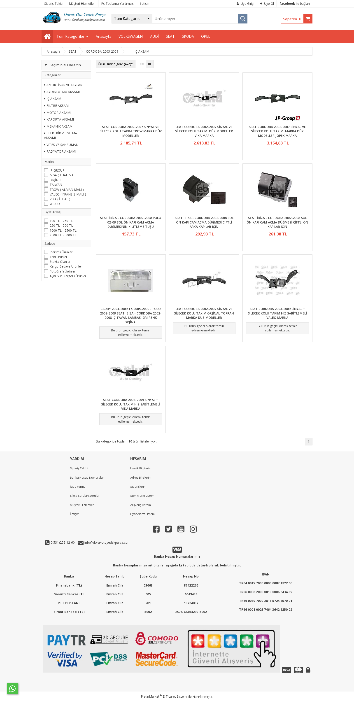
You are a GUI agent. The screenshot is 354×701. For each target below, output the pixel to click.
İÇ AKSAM (52, 98)
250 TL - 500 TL (61, 225)
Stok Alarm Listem (142, 496)
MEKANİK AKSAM (58, 126)
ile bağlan (294, 3)
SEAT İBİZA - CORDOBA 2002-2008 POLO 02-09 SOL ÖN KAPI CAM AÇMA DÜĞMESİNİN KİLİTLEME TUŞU (130, 222)
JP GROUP (57, 170)
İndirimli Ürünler (61, 252)
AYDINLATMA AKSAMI (62, 92)
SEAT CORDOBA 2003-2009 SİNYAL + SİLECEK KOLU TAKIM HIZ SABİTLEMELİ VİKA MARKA (130, 404)
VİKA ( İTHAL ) (60, 199)
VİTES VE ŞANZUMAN (61, 144)
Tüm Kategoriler (70, 36)
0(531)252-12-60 (62, 542)
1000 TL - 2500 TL (63, 230)
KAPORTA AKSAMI (59, 119)
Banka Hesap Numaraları (87, 477)
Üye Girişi (245, 3)
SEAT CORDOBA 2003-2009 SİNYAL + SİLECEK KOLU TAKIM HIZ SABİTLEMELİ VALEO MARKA (277, 313)
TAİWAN (56, 184)
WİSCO (55, 204)
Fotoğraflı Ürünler (62, 271)
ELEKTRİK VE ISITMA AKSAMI (60, 135)
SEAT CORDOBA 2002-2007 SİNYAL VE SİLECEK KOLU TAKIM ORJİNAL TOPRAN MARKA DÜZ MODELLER (204, 313)
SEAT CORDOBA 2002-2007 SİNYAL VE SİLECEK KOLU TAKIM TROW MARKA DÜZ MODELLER (131, 131)
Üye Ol (267, 3)
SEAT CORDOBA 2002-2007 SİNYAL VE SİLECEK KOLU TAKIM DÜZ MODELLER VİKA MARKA (204, 131)
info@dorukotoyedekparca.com (107, 542)
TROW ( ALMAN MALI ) (67, 189)
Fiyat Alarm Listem (142, 514)
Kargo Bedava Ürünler (66, 266)
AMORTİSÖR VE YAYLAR (63, 85)
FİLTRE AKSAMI (57, 105)
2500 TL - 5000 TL (63, 235)
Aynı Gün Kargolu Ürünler (68, 276)
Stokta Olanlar (60, 261)
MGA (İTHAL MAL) (63, 175)
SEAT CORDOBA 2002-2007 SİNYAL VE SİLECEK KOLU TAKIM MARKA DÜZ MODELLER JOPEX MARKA (277, 131)
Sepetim (293, 18)
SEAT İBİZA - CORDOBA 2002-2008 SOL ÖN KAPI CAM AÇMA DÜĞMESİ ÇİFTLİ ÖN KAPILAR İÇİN (277, 222)
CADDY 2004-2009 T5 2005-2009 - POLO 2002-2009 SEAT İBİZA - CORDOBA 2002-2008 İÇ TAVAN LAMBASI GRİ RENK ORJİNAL (130, 315)
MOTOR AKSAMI (57, 112)
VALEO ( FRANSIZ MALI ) (68, 194)
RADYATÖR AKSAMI (60, 151)
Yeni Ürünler (58, 257)
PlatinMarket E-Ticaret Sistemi (164, 696)
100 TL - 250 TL (61, 221)
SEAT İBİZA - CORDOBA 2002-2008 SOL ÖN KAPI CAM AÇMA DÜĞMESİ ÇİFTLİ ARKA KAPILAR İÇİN (204, 222)
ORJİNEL (56, 180)
